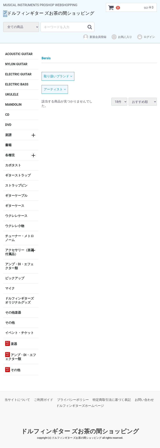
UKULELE (11, 94)
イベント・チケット (19, 333)
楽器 (11, 343)
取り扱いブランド (58, 76)
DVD (8, 125)
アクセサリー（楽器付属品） (19, 252)
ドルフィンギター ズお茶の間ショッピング (80, 431)
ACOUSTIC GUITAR (19, 54)
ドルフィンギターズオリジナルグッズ (19, 300)
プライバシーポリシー (73, 400)
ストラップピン (16, 185)
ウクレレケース (16, 216)
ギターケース (14, 206)
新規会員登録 (94, 37)
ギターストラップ (18, 175)
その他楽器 (13, 312)
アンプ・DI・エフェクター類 (19, 266)
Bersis (46, 58)
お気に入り (121, 37)
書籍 (8, 145)
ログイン (146, 37)
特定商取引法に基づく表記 (112, 400)
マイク (10, 288)
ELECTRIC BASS (16, 84)
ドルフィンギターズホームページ (80, 406)
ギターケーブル (16, 195)
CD (7, 115)
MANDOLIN (13, 104)
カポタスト (13, 165)
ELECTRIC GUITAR (18, 74)
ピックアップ (14, 278)
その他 (10, 323)
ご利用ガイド (43, 400)
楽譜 (8, 135)
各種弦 (10, 155)
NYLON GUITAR (16, 64)
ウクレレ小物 (14, 226)
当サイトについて (17, 400)
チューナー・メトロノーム (19, 238)
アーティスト (55, 89)
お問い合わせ (144, 400)
